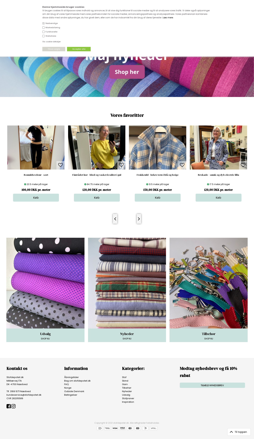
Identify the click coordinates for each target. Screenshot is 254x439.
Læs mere (168, 17)
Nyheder (127, 391)
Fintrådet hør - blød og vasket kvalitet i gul (96, 175)
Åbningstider (71, 377)
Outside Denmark (74, 391)
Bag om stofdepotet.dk (77, 380)
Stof (124, 377)
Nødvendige (52, 23)
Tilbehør (126, 387)
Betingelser (70, 395)
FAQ (66, 384)
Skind (125, 380)
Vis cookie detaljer (51, 41)
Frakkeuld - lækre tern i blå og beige (158, 175)
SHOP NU (45, 335)
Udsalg (126, 395)
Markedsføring (53, 27)
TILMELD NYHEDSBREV (212, 385)
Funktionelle (51, 31)
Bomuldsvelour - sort (36, 175)
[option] (35, 163)
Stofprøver (128, 398)
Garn (125, 384)
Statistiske (51, 36)
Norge (67, 387)
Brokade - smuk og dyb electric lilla (218, 175)
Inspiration (128, 402)
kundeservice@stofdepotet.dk (24, 395)
